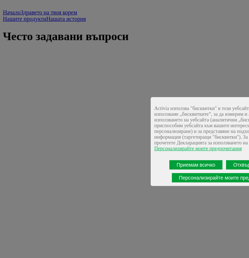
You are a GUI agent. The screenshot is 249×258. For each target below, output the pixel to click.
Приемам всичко (196, 165)
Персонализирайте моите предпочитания (198, 148)
